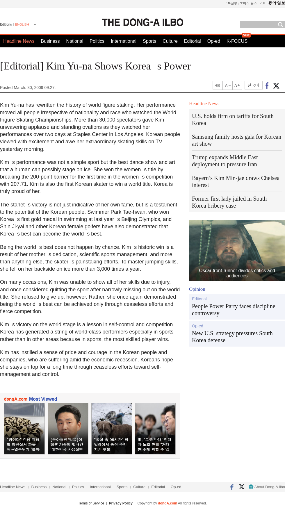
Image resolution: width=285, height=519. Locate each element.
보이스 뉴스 (248, 3)
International (123, 41)
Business (50, 41)
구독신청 (231, 3)
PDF (262, 3)
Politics (97, 41)
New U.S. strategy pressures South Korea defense (232, 336)
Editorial (192, 41)
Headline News (19, 41)
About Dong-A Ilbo (267, 487)
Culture (170, 41)
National (74, 41)
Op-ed (213, 41)
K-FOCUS (237, 41)
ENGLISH (22, 24)
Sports (149, 41)
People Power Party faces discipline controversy (233, 309)
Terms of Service (91, 503)
